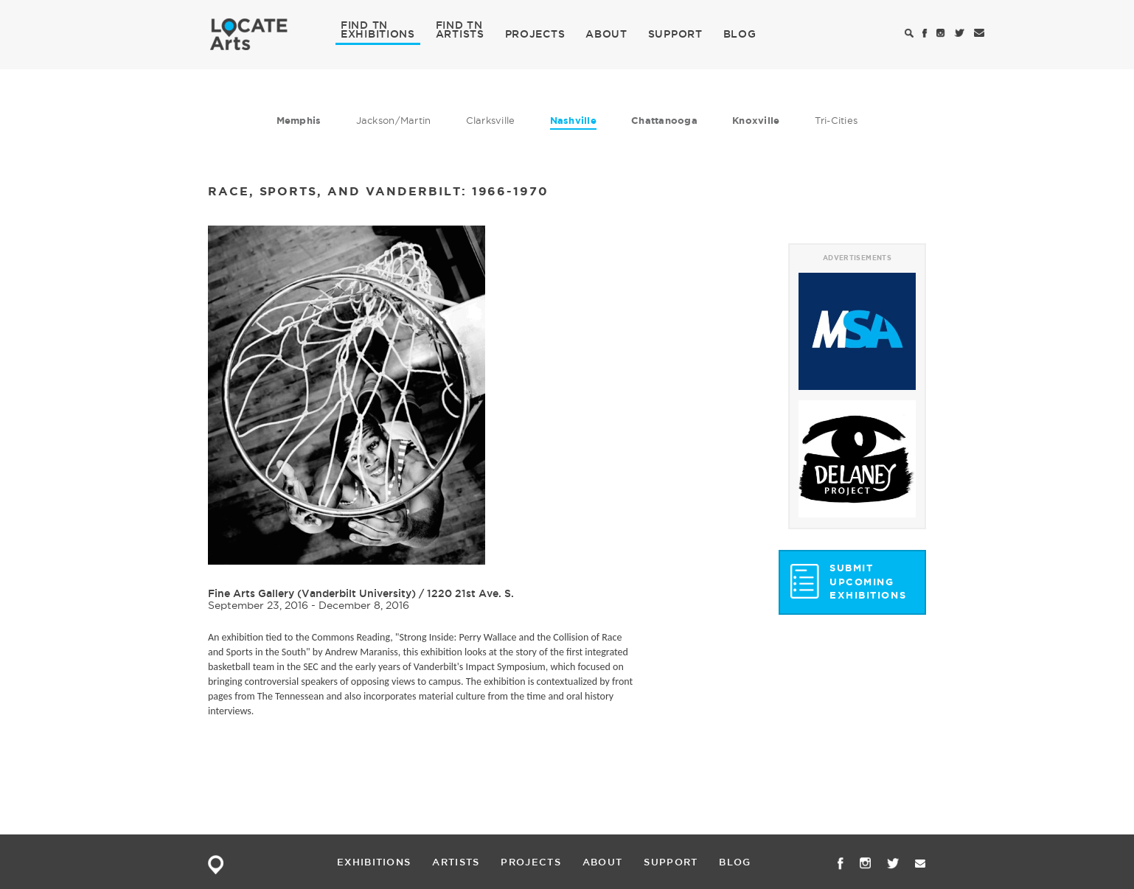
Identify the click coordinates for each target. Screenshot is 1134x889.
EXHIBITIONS (378, 33)
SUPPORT (675, 34)
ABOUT (606, 34)
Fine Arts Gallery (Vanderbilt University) (312, 593)
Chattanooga (664, 120)
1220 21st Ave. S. (470, 593)
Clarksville (490, 120)
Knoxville (755, 120)
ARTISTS (460, 33)
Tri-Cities (836, 120)
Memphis (298, 120)
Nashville (573, 120)
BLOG (739, 34)
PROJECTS (535, 34)
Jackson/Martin (393, 120)
